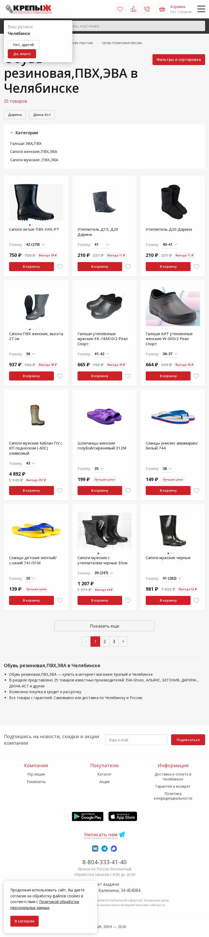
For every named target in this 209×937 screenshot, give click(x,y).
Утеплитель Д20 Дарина (169, 229)
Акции (104, 781)
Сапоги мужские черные (168, 557)
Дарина (15, 114)
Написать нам (100, 834)
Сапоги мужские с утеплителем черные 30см (102, 560)
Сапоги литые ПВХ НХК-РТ (34, 229)
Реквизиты (36, 781)
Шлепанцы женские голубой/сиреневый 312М (102, 445)
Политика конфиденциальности (173, 796)
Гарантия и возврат (173, 786)
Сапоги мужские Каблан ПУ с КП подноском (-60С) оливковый (35, 448)
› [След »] (123, 640)
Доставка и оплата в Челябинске (173, 776)
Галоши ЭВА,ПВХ (26, 143)
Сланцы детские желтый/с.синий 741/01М (33, 560)
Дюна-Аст (42, 114)
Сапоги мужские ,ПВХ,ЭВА (34, 159)
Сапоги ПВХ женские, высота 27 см (36, 336)
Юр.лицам (36, 774)
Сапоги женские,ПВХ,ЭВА (33, 151)
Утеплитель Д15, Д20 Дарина (98, 232)
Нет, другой (23, 44)
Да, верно (22, 53)
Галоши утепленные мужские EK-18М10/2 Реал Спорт (103, 338)
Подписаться (188, 739)
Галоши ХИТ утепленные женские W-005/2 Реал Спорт (169, 338)
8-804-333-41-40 (104, 862)
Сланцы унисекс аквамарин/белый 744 (172, 445)
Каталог (104, 774)
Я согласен (24, 921)
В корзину (31, 266)
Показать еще (104, 626)
